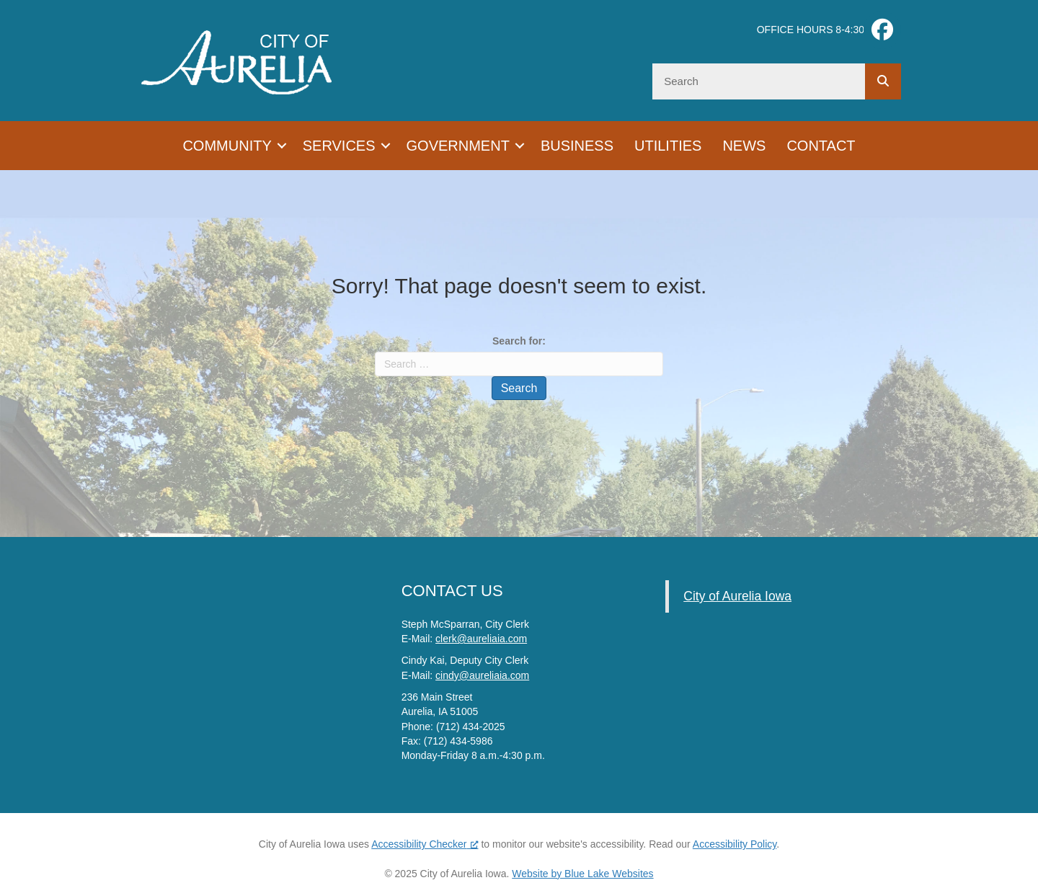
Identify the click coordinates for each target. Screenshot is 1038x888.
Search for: (519, 341)
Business (577, 146)
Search (519, 388)
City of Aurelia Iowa (737, 596)
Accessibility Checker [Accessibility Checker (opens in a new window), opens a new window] (424, 844)
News (744, 146)
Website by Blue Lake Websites (582, 873)
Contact (820, 146)
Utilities (667, 146)
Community (226, 146)
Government (458, 146)
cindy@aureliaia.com (482, 675)
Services (339, 146)
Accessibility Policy (734, 844)
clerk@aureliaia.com (481, 638)
